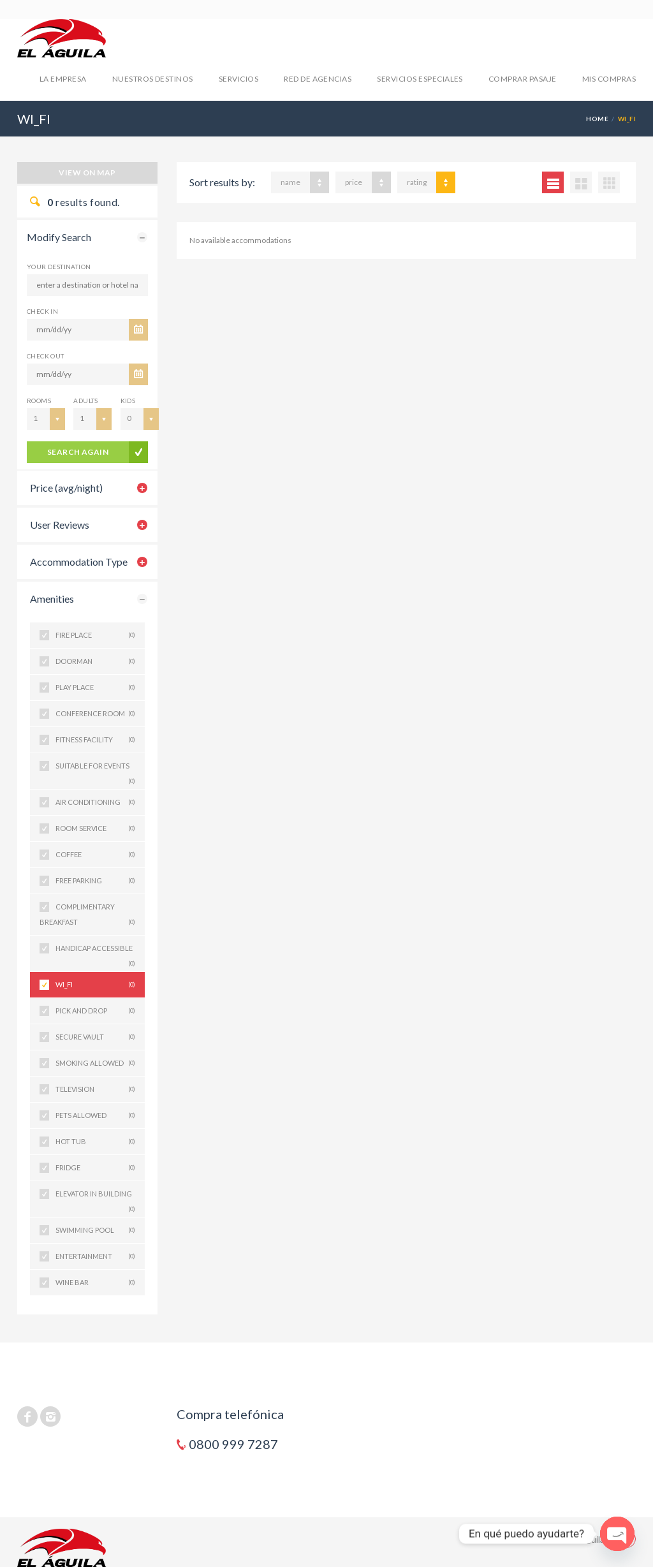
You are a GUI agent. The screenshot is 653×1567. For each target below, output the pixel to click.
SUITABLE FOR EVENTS (95, 770)
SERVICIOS (238, 79)
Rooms (39, 400)
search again (78, 452)
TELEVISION (95, 1089)
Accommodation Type (79, 561)
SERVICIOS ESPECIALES (420, 79)
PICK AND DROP (95, 1011)
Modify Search (59, 237)
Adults (85, 400)
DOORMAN (95, 661)
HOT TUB (95, 1141)
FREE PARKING (95, 880)
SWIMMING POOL (95, 1230)
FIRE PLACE (95, 635)
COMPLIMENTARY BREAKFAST (87, 916)
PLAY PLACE (95, 687)
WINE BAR (95, 1282)
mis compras (609, 79)
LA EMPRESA (63, 79)
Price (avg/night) (66, 488)
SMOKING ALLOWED (95, 1063)
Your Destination (59, 266)
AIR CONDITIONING (95, 802)
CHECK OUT (45, 356)
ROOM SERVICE (95, 828)
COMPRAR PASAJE (522, 79)
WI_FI (95, 984)
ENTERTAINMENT (95, 1256)
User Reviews (59, 525)
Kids (128, 400)
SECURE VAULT (95, 1037)
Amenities (52, 598)
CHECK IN (42, 311)
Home (597, 118)
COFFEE (95, 854)
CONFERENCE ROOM (95, 713)
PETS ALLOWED (95, 1115)
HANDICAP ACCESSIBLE (95, 952)
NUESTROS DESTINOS (152, 79)
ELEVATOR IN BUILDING (95, 1198)
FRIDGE (95, 1167)
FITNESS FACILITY (95, 739)
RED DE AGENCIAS (317, 79)
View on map (87, 172)
